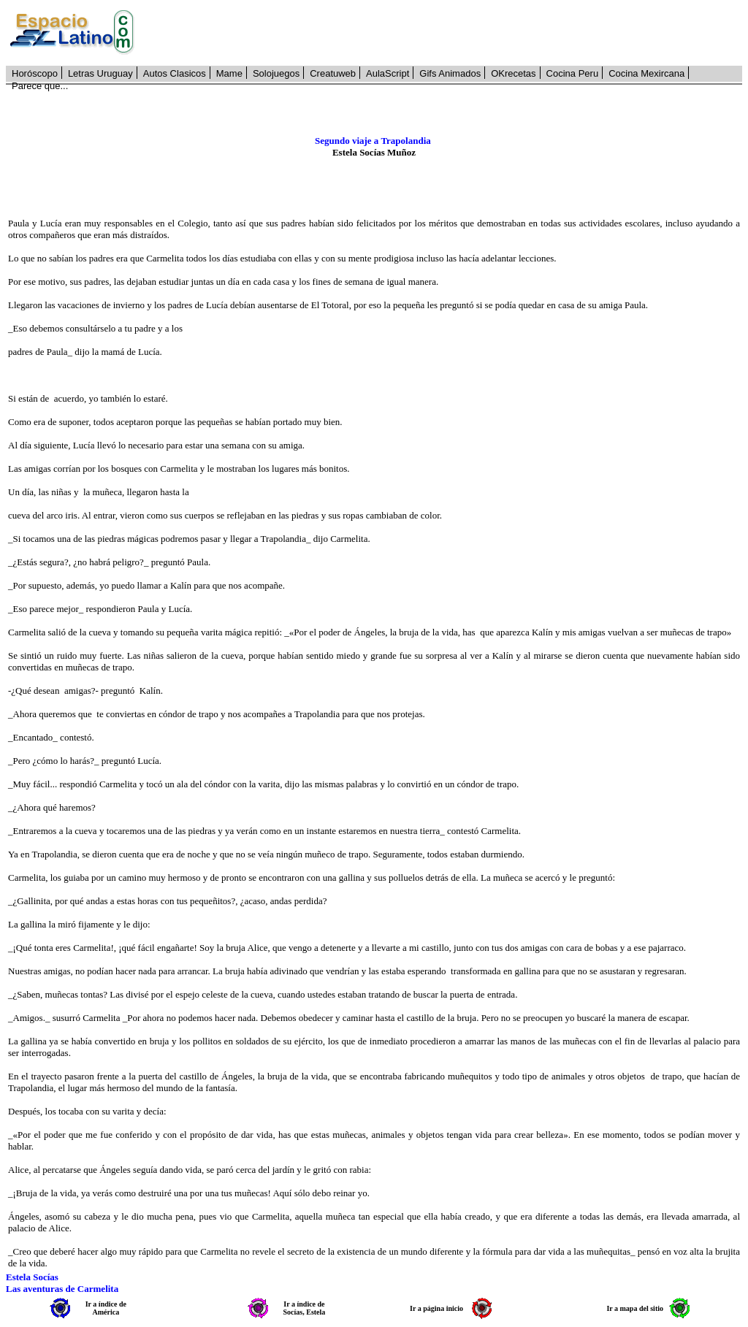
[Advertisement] (446, 33)
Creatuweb (333, 73)
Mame (229, 73)
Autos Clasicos (174, 73)
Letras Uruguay (100, 73)
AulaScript (387, 73)
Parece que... (40, 85)
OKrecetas (513, 73)
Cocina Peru (572, 73)
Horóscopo (35, 73)
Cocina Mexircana (646, 73)
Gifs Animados (450, 73)
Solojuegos (276, 73)
